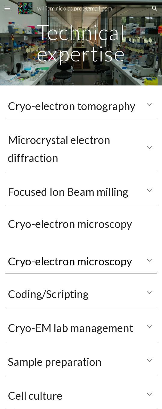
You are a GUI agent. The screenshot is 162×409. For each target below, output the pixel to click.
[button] (7, 8)
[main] (81, 42)
